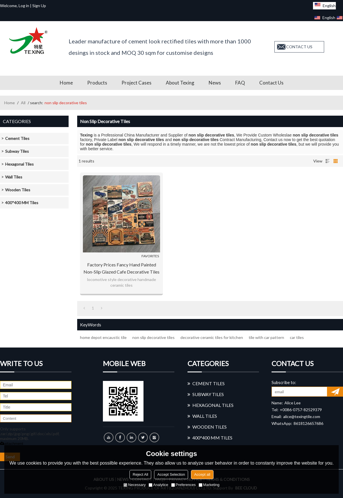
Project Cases (136, 83)
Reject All (140, 474)
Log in (24, 5)
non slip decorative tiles (153, 337)
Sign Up (39, 5)
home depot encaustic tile (103, 337)
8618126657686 (308, 423)
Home (66, 83)
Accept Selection (171, 474)
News (215, 83)
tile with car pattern (266, 337)
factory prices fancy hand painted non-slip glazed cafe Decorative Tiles (121, 268)
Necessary (134, 485)
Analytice (158, 485)
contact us (299, 46)
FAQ (240, 83)
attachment (11, 443)
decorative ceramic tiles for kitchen (211, 337)
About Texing (180, 83)
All (23, 102)
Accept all (202, 474)
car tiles (297, 337)
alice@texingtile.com (301, 416)
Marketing (209, 485)
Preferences (183, 485)
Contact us (271, 83)
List (327, 161)
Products (97, 83)
